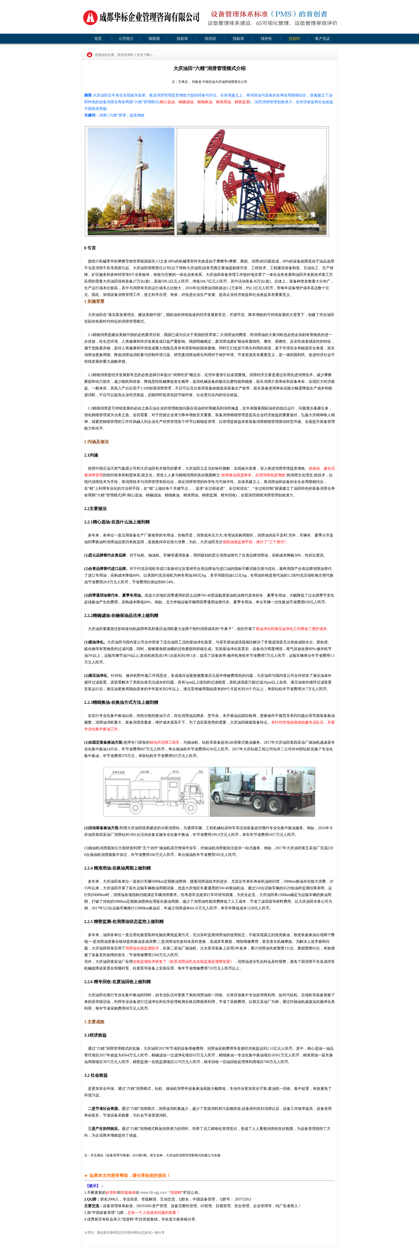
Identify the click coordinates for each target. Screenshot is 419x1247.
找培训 (210, 38)
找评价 (266, 38)
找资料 (294, 38)
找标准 (238, 38)
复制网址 (134, 1232)
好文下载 (143, 55)
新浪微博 (109, 1232)
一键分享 (158, 1232)
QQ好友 (146, 1232)
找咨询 (182, 38)
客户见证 (322, 38)
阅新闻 (154, 38)
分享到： (90, 1232)
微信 (100, 1232)
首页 (98, 38)
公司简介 (126, 38)
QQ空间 (122, 1232)
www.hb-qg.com (153, 1192)
